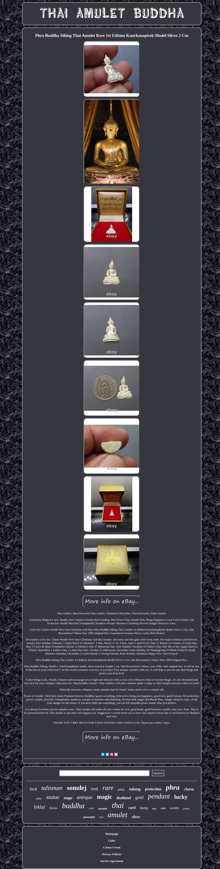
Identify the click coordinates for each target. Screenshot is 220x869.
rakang (135, 789)
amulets (102, 808)
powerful (89, 817)
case (91, 808)
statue (52, 797)
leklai (39, 807)
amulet (117, 815)
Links (111, 840)
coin (163, 808)
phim (121, 789)
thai (118, 805)
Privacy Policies (112, 854)
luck (33, 788)
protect (186, 809)
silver (136, 817)
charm (189, 789)
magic (104, 796)
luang (144, 808)
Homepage (111, 833)
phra (173, 787)
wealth (174, 808)
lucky (181, 797)
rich (101, 817)
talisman (51, 787)
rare (108, 787)
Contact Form (111, 847)
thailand (123, 797)
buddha (73, 806)
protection (153, 789)
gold (139, 797)
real (94, 788)
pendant (159, 796)
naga (68, 797)
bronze (53, 808)
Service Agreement (111, 861)
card (131, 808)
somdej (77, 787)
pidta (39, 798)
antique (85, 797)
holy (154, 808)
